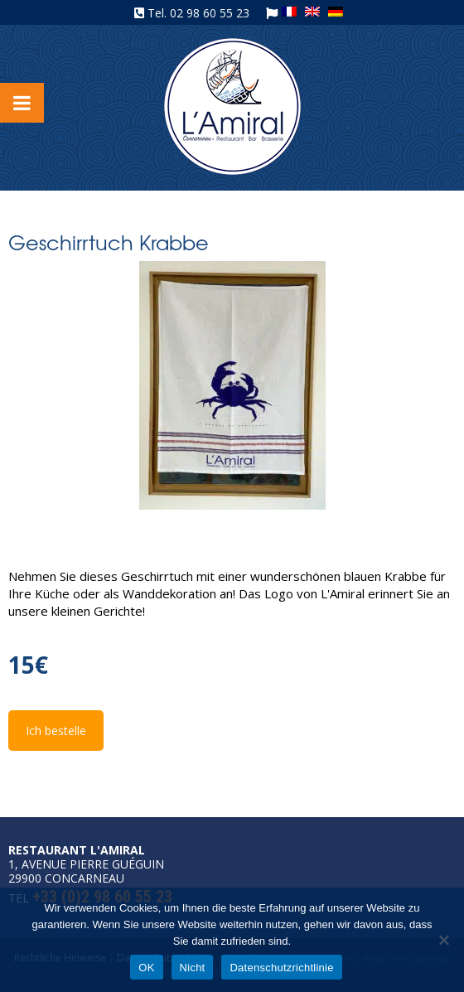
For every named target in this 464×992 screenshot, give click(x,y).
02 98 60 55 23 (209, 13)
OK (146, 967)
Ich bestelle (56, 730)
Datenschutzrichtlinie (281, 967)
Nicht (192, 967)
